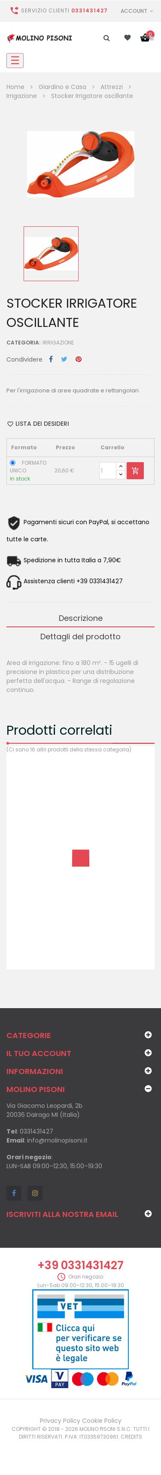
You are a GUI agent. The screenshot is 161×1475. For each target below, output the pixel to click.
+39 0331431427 (80, 1265)
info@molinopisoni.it (57, 1140)
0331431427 (89, 10)
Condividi (51, 359)
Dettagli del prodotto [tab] (80, 636)
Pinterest (79, 359)
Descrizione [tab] (81, 618)
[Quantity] (107, 470)
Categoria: (23, 342)
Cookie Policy (102, 1420)
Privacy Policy (60, 1420)
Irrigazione (58, 342)
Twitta (64, 359)
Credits (131, 1436)
